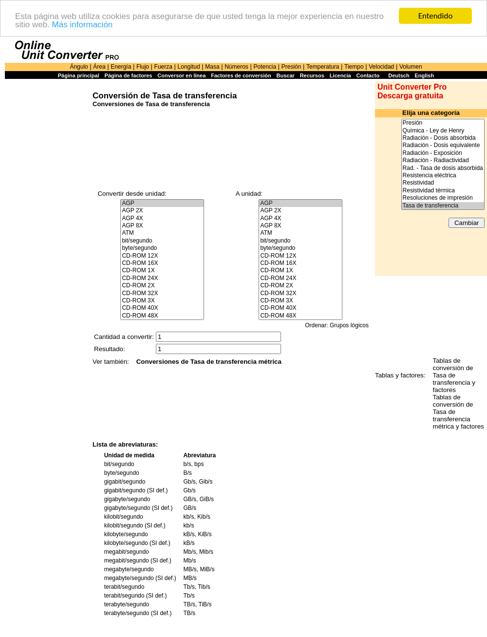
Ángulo (79, 66)
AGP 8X (162, 225)
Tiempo (354, 66)
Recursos (312, 75)
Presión (291, 66)
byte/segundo (162, 248)
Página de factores (128, 75)
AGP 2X (162, 210)
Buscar (286, 75)
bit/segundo (162, 240)
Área (99, 66)
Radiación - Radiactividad (443, 160)
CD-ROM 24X (162, 278)
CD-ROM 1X (162, 270)
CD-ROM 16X (162, 263)
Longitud (189, 66)
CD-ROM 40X (162, 308)
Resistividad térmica (443, 190)
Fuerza (163, 66)
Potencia (264, 66)
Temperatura (322, 66)
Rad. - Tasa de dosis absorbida (443, 168)
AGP (162, 203)
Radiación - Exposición (443, 153)
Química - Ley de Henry (443, 130)
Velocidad (381, 66)
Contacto (368, 75)
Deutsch (398, 75)
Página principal (78, 75)
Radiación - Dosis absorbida (443, 138)
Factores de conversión (241, 75)
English (424, 75)
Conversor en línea (181, 75)
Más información (82, 24)
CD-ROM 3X (162, 300)
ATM (162, 233)
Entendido (435, 16)
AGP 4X (162, 218)
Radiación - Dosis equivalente (443, 145)
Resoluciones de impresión (443, 198)
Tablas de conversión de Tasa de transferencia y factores (454, 375)
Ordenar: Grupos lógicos (337, 325)
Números (236, 66)
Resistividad (443, 183)
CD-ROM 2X (162, 285)
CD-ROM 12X (162, 256)
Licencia (340, 75)
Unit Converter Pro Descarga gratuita (412, 91)
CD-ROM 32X (162, 293)
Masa (212, 66)
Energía (121, 66)
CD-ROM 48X (162, 315)
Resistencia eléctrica (443, 175)
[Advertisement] (46, 230)
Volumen (410, 66)
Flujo (142, 66)
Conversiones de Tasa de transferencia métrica (208, 361)
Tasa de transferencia (443, 205)
